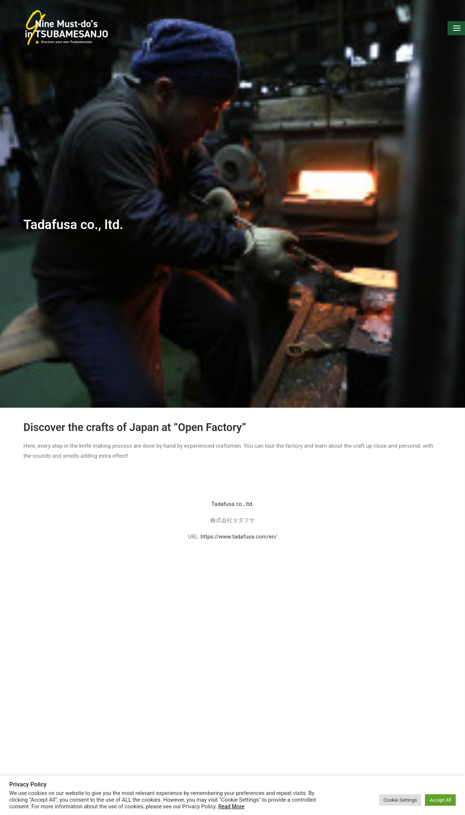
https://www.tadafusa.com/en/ (239, 521)
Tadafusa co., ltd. (232, 488)
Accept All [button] (440, 800)
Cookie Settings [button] (400, 800)
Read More (231, 806)
